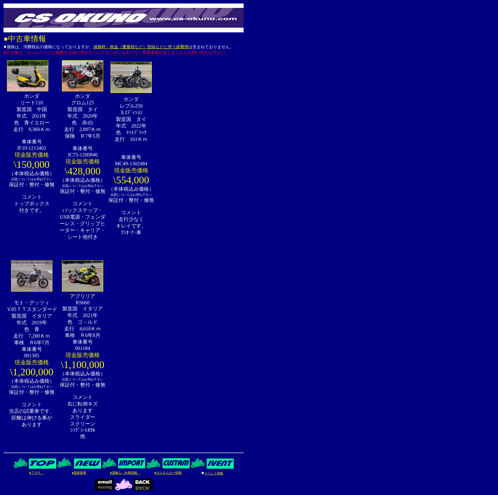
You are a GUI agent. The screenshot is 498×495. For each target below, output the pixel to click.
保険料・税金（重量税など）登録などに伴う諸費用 (140, 46)
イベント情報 (213, 473)
